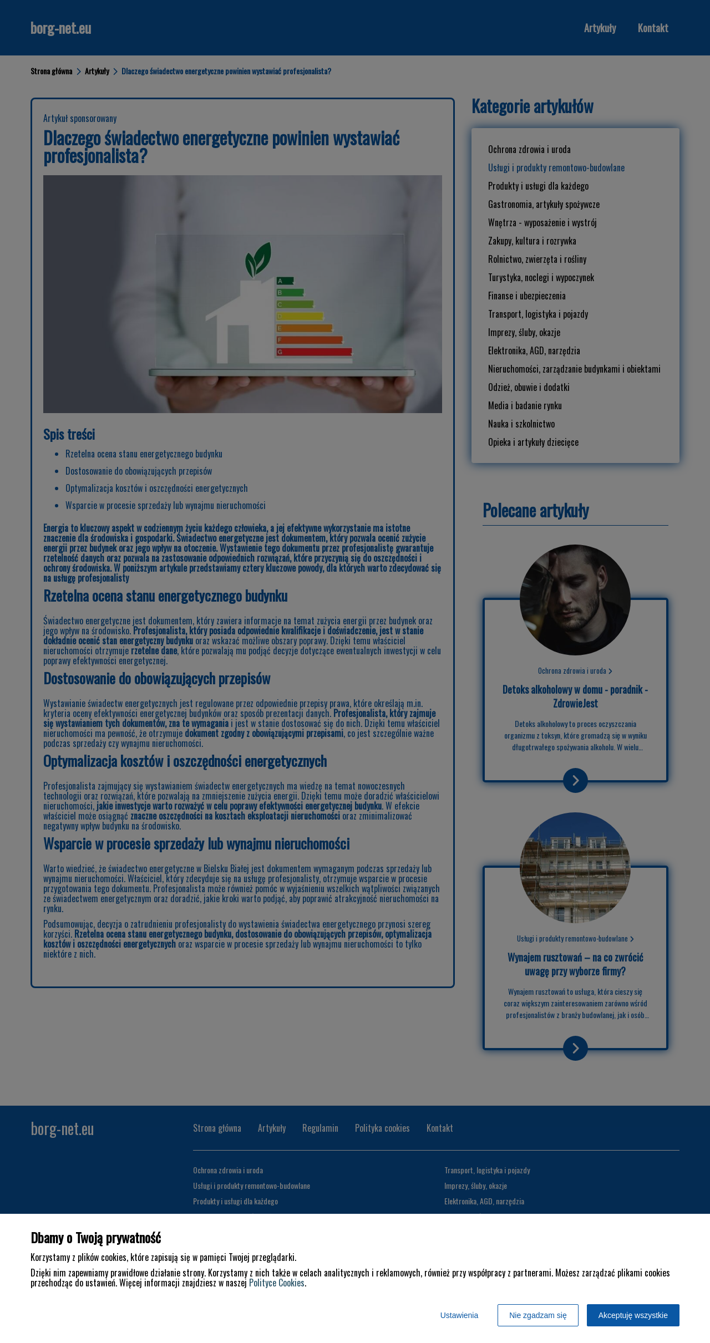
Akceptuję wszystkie (633, 1315)
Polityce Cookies (277, 1282)
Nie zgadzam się (538, 1315)
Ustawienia (459, 1315)
